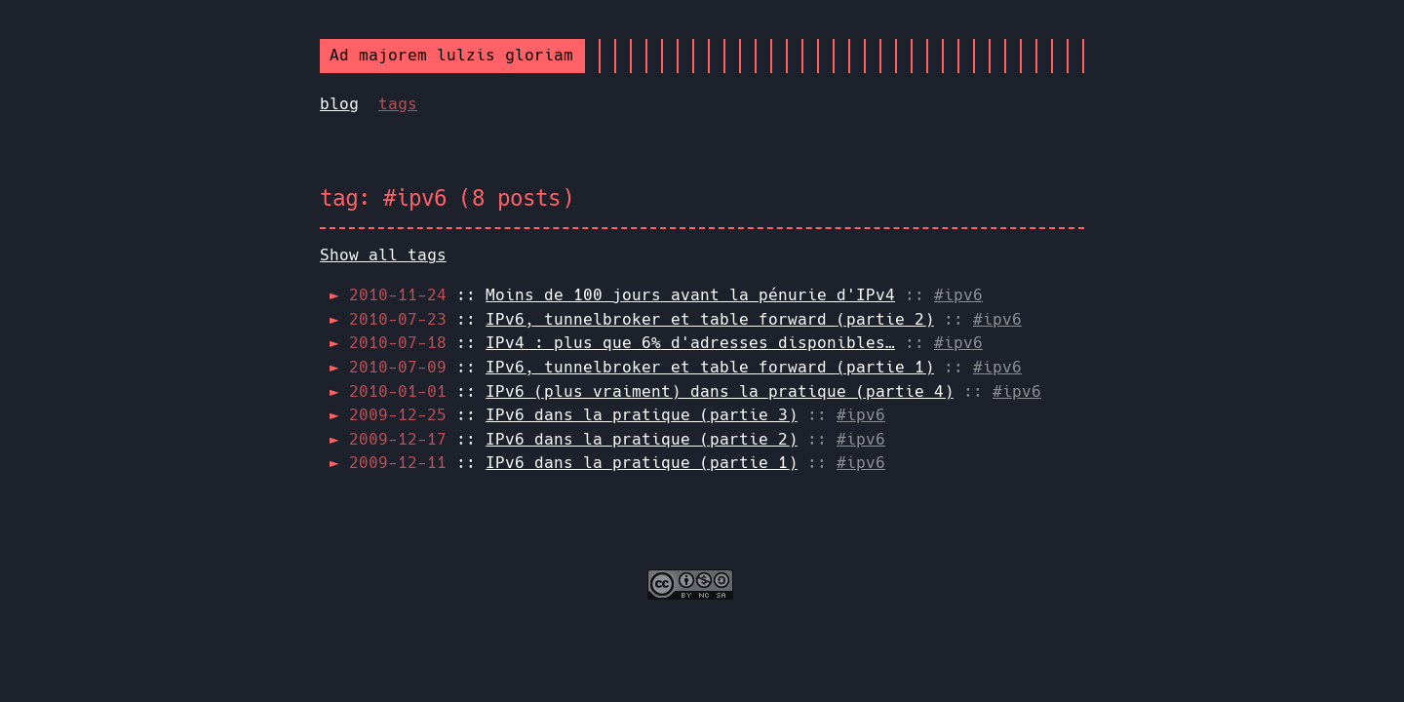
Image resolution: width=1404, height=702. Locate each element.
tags (397, 104)
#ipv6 (958, 295)
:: (622, 295)
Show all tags (383, 255)
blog (339, 104)
